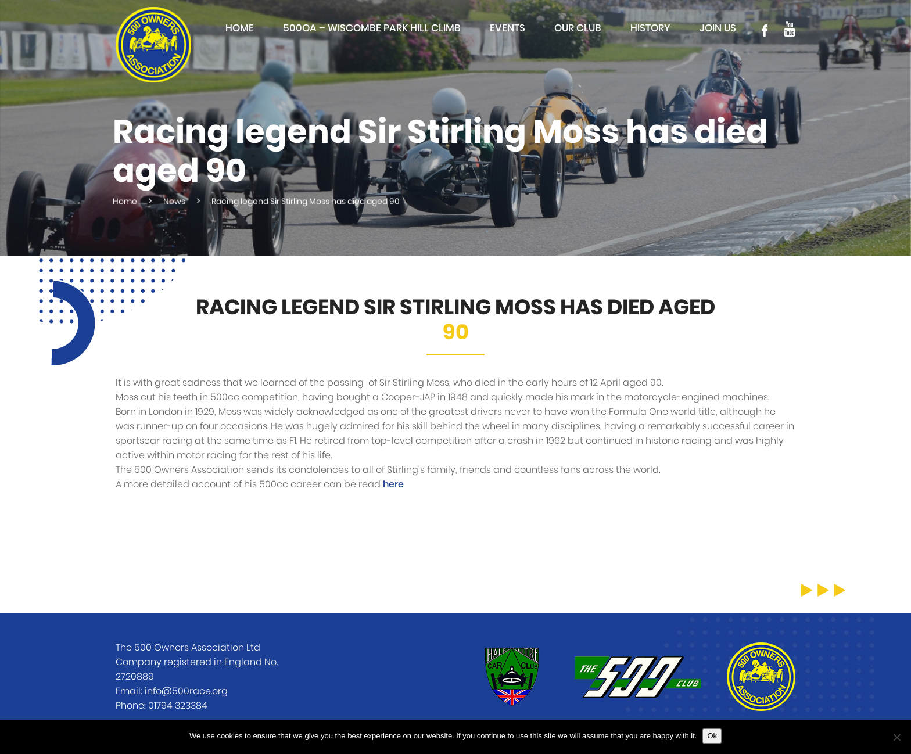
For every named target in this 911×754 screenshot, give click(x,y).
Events (507, 28)
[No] (896, 737)
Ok (712, 735)
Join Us (718, 28)
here (393, 484)
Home (239, 28)
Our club (577, 28)
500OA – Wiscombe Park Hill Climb (372, 28)
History (650, 28)
